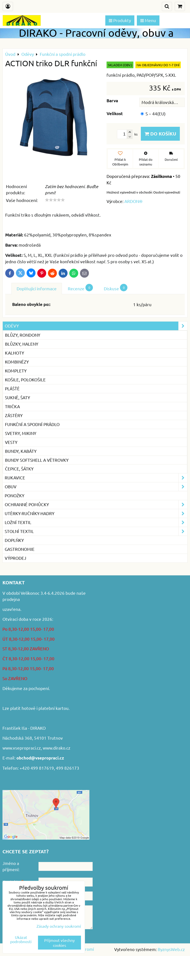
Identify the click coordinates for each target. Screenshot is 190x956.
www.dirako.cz (56, 747)
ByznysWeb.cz (171, 949)
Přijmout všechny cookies (59, 943)
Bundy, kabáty (21, 451)
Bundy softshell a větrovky (37, 459)
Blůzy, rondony (22, 334)
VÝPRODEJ (15, 557)
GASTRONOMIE (20, 549)
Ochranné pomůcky (96, 504)
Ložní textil (96, 522)
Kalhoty (14, 352)
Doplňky (14, 540)
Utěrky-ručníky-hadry (96, 513)
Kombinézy (17, 361)
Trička (12, 406)
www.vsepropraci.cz (21, 747)
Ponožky (14, 495)
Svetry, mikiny (20, 433)
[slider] (55, 200)
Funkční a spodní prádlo (32, 424)
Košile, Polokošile (25, 379)
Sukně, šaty (17, 397)
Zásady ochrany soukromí (59, 925)
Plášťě (12, 388)
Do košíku (160, 134)
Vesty (11, 442)
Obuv (96, 486)
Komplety (16, 370)
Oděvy (96, 326)
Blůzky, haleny (21, 343)
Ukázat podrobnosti (21, 939)
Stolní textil (96, 531)
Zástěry (14, 415)
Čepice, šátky (19, 468)
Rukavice (96, 477)
